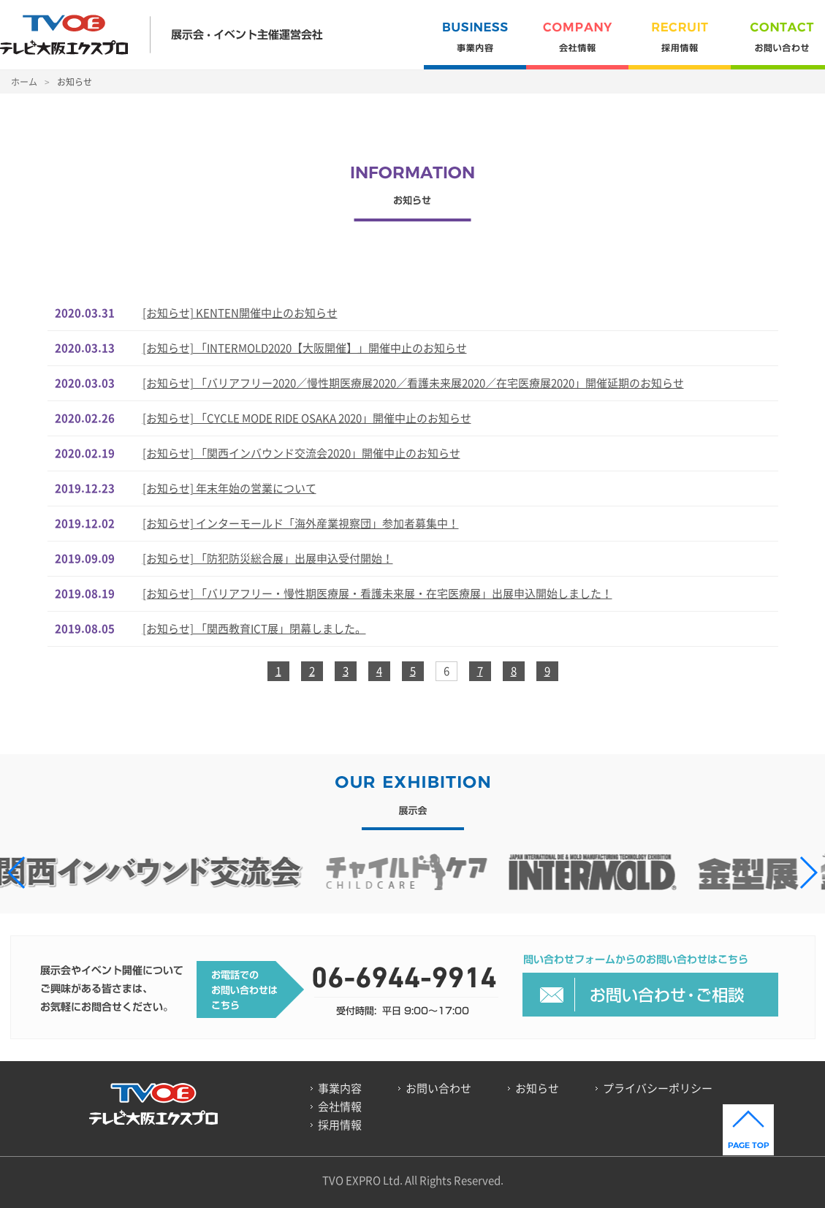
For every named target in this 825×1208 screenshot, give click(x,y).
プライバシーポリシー (657, 1088)
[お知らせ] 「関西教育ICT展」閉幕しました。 (254, 628)
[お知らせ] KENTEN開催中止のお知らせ (240, 313)
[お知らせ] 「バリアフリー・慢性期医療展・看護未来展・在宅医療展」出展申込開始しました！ (377, 593)
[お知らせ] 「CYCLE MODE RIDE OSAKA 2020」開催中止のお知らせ (306, 418)
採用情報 (679, 45)
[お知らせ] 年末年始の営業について (229, 488)
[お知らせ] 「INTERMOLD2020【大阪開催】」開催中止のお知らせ (304, 348)
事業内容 (475, 45)
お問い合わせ (438, 1088)
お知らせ (537, 1088)
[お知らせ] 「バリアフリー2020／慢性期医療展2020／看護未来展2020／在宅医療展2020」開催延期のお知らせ (413, 383)
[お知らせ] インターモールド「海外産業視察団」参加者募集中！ (300, 523)
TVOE (64, 35)
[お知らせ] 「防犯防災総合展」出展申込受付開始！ (267, 558)
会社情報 (577, 45)
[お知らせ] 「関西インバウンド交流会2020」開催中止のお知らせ (301, 453)
